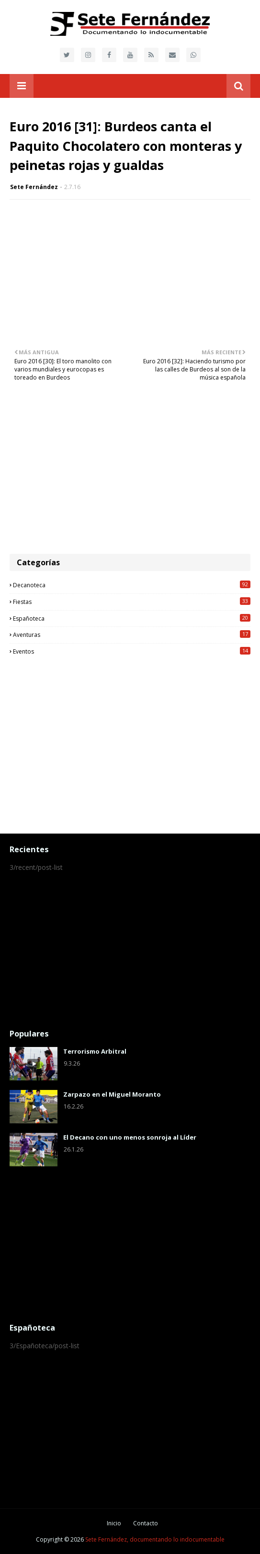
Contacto (145, 1523)
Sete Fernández (34, 187)
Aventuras (131, 634)
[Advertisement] (130, 472)
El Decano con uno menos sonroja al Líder (129, 1137)
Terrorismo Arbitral (94, 1051)
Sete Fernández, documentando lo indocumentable (155, 1539)
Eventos (131, 651)
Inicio (114, 1523)
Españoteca (131, 618)
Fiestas (131, 601)
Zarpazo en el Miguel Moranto (112, 1094)
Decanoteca (131, 585)
